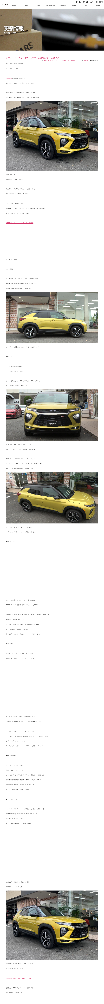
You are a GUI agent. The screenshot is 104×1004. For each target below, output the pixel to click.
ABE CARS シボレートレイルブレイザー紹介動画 (19, 223)
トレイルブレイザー (65, 60)
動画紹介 (86, 60)
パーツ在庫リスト (15, 6)
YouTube (71, 2)
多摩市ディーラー (75, 60)
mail (87, 2)
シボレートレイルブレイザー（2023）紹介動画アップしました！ (33, 58)
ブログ (86, 6)
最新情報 (26, 6)
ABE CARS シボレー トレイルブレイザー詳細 (18, 978)
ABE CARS (4, 4)
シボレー (56, 60)
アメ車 (51, 60)
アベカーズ (46, 60)
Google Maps (83, 2)
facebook (80, 2)
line (76, 2)
